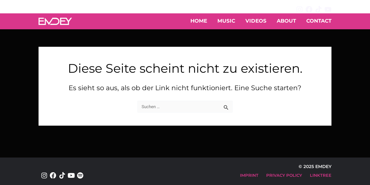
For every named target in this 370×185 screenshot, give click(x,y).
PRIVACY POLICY (284, 175)
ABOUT (286, 21)
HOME (198, 21)
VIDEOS (255, 21)
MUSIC (226, 21)
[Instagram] (299, 9)
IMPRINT (249, 175)
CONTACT (318, 21)
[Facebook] (309, 9)
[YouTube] (328, 9)
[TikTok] (318, 9)
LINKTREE (320, 175)
